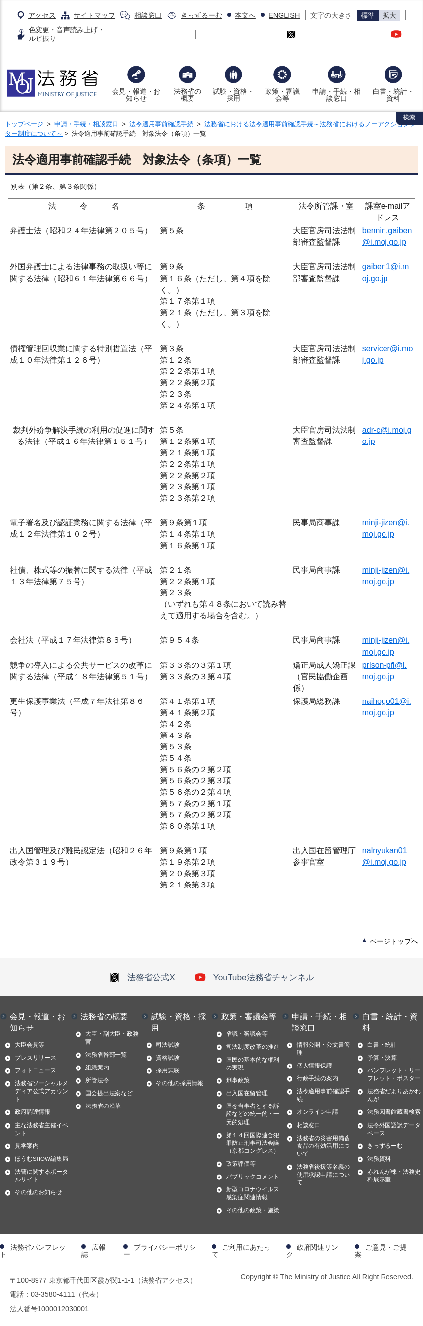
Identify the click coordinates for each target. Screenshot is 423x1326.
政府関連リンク (312, 1250)
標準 (368, 15)
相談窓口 (148, 15)
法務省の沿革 (103, 1106)
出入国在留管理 (247, 1093)
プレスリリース (35, 1058)
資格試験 (168, 1058)
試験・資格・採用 (233, 94)
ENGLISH (284, 15)
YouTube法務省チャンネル (254, 977)
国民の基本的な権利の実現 (252, 1063)
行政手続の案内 (317, 1078)
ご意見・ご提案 (381, 1250)
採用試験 (168, 1070)
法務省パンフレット (33, 1250)
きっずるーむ (201, 15)
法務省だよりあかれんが (394, 1095)
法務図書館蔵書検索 (394, 1112)
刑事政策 (238, 1080)
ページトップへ (394, 941)
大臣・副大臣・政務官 (112, 1038)
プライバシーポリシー (159, 1250)
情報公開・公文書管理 (323, 1049)
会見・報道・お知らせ (136, 94)
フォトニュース (35, 1070)
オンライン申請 (317, 1112)
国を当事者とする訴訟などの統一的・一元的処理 (252, 1114)
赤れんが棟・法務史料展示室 (394, 1175)
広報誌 (93, 1250)
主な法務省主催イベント (41, 1129)
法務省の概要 (187, 94)
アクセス (42, 15)
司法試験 (168, 1045)
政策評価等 (241, 1164)
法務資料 (379, 1159)
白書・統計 (382, 1045)
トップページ (25, 124)
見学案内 (26, 1146)
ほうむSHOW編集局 (41, 1159)
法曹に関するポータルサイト (41, 1175)
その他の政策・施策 (252, 1210)
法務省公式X (142, 977)
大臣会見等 (29, 1045)
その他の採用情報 (179, 1083)
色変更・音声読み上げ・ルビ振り (67, 34)
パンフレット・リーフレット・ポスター (394, 1074)
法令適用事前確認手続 (162, 124)
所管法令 (97, 1080)
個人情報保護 (314, 1065)
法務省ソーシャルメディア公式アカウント (41, 1091)
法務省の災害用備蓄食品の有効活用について (323, 1146)
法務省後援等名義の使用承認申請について (323, 1174)
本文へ (245, 15)
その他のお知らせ (38, 1192)
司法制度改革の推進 (252, 1047)
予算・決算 (382, 1058)
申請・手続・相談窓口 (336, 94)
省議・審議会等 (247, 1034)
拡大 (389, 15)
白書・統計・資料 (393, 94)
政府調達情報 (32, 1112)
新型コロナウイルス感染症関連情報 (252, 1193)
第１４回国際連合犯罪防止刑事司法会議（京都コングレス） (252, 1143)
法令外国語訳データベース (394, 1129)
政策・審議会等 (282, 94)
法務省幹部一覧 (106, 1055)
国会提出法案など (109, 1093)
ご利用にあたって (241, 1250)
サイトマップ (94, 15)
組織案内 (97, 1067)
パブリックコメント (252, 1176)
